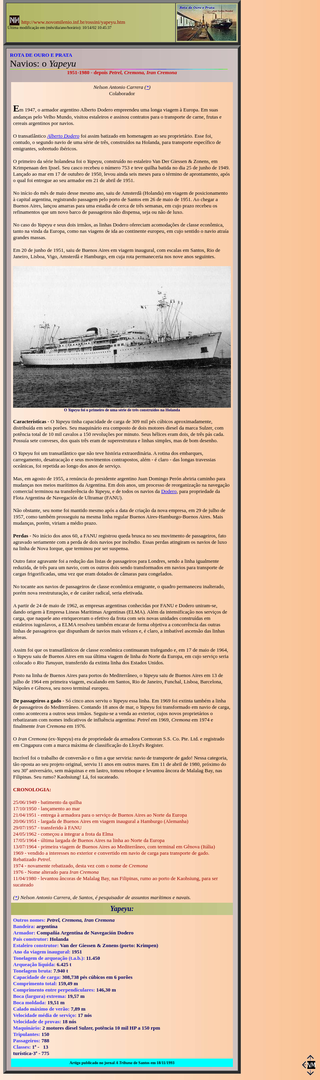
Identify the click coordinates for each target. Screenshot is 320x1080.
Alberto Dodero (63, 136)
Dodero (169, 491)
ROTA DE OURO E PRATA (41, 55)
